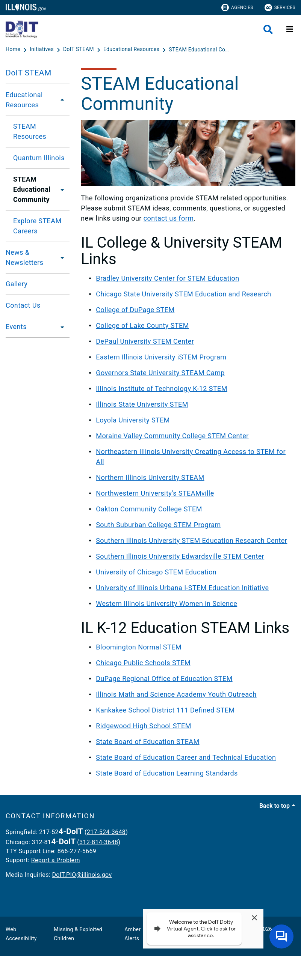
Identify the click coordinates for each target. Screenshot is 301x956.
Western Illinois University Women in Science (166, 603)
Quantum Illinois (39, 158)
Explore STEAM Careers (37, 226)
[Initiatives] (42, 50)
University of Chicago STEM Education (156, 572)
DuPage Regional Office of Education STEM (164, 678)
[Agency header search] (268, 29)
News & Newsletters (25, 257)
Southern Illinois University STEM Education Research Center (191, 540)
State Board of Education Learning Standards (166, 773)
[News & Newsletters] (62, 257)
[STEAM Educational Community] (201, 50)
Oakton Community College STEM (149, 509)
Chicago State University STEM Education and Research (183, 294)
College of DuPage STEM (135, 310)
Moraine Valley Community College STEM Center (172, 436)
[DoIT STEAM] (79, 50)
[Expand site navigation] (289, 29)
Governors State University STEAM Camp (160, 373)
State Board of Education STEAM (147, 742)
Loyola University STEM (133, 420)
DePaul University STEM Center (145, 341)
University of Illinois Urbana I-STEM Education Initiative (182, 588)
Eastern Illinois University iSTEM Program (161, 357)
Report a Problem (55, 860)
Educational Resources (24, 100)
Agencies (237, 7)
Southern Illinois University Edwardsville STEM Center (180, 556)
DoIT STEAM (28, 72)
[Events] (60, 327)
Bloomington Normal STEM (139, 647)
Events (16, 327)
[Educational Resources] (132, 50)
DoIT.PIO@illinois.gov (82, 874)
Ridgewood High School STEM (143, 726)
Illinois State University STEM (142, 404)
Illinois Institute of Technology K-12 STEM (161, 388)
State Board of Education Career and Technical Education (186, 757)
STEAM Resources (29, 131)
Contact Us (23, 305)
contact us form (169, 218)
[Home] (14, 50)
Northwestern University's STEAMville (155, 493)
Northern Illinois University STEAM (150, 477)
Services (280, 7)
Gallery (16, 284)
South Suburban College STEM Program (158, 525)
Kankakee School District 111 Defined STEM (165, 710)
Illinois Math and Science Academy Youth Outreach (176, 694)
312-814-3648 (98, 842)
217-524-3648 (106, 832)
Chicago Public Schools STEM (143, 663)
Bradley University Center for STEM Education (167, 278)
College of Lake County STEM (142, 325)
